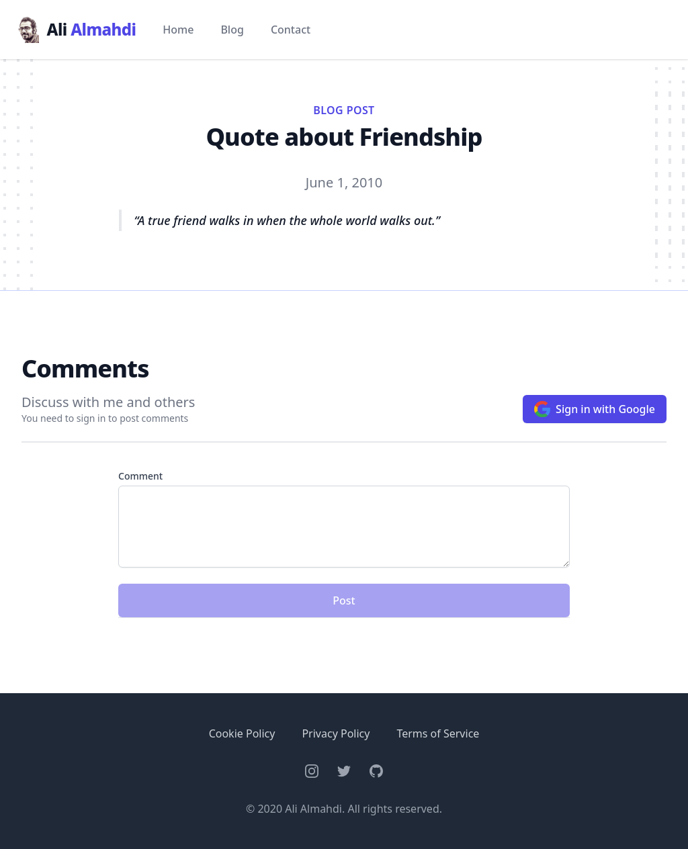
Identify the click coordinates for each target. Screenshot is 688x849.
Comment (140, 476)
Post (344, 600)
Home (178, 29)
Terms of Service (437, 733)
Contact (290, 29)
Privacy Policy (336, 733)
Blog (231, 29)
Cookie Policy (242, 733)
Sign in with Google (594, 409)
